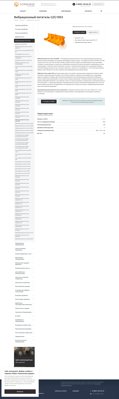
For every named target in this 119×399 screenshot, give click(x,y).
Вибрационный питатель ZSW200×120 (22, 222)
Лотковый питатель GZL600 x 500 (23, 155)
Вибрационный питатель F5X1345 (22, 191)
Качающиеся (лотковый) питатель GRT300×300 (22, 147)
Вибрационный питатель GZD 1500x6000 (23, 57)
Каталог (23, 11)
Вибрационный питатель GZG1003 (22, 120)
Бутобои (17, 316)
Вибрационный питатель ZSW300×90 (22, 218)
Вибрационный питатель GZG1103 (22, 116)
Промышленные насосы (22, 268)
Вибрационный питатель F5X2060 (22, 176)
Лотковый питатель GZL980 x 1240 (23, 151)
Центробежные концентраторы (20, 272)
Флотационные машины (22, 286)
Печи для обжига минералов (20, 249)
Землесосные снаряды (22, 308)
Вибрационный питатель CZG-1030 (23, 86)
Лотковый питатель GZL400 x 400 (23, 158)
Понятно (20, 391)
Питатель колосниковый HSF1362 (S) (24, 51)
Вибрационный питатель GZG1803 (22, 101)
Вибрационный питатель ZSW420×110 (22, 210)
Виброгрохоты (19, 37)
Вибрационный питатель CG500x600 (22, 74)
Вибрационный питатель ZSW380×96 (22, 214)
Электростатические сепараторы (21, 278)
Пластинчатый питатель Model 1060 (23, 67)
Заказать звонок (98, 4)
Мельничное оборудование (19, 258)
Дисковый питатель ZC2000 (22, 161)
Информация (66, 11)
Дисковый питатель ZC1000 (22, 168)
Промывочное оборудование (19, 243)
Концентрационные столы (23, 254)
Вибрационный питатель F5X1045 (22, 195)
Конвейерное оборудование (19, 320)
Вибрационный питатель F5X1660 (22, 180)
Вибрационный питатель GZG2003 (22, 97)
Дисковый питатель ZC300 (22, 173)
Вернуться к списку (20, 373)
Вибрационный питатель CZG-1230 (23, 82)
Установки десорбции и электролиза (22, 290)
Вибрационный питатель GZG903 (24, 123)
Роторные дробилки (21, 29)
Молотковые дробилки (22, 299)
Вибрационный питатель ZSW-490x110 (23, 47)
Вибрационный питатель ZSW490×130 (22, 203)
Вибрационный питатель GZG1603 (22, 105)
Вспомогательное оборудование (20, 341)
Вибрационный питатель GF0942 (24, 238)
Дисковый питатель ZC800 (22, 171)
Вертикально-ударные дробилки (22, 263)
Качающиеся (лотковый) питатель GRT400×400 (22, 143)
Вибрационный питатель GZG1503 (22, 109)
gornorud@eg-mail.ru (98, 393)
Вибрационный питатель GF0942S (22, 235)
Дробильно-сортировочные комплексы (23, 303)
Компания (43, 11)
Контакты (88, 11)
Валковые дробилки (21, 295)
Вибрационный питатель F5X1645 (22, 184)
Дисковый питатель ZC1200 (22, 166)
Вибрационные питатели (23, 40)
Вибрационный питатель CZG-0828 (23, 93)
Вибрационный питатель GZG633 (24, 128)
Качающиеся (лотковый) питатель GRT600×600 (22, 139)
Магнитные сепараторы (22, 282)
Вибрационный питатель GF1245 (24, 232)
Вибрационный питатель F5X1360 (22, 187)
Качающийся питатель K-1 (22, 54)
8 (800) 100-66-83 (83, 4)
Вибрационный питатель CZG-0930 (23, 90)
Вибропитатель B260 (21, 44)
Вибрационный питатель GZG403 (24, 132)
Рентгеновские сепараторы (23, 332)
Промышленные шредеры (23, 329)
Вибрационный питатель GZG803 (24, 125)
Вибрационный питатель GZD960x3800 (22, 63)
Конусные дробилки (21, 33)
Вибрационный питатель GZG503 (24, 130)
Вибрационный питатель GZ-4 (23, 60)
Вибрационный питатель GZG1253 (22, 113)
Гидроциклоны (19, 336)
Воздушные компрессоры (23, 325)
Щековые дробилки (21, 25)
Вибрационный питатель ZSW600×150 (22, 199)
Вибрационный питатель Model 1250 (24, 71)
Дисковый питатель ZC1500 (22, 164)
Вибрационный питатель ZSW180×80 (22, 226)
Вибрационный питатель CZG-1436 (23, 78)
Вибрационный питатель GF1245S (22, 229)
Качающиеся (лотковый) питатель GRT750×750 (22, 136)
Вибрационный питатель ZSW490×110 (22, 206)
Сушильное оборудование (23, 312)
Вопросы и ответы (61, 391)
